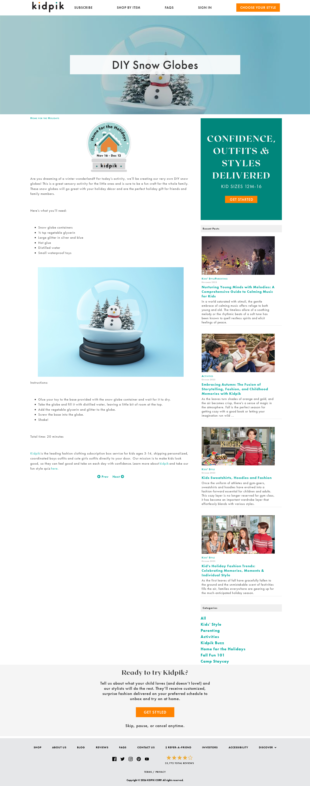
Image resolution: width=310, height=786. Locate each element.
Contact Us (146, 747)
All (203, 618)
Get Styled (155, 712)
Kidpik (35, 453)
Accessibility (238, 747)
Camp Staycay (215, 661)
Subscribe (83, 7)
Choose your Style (258, 7)
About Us (59, 747)
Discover (267, 747)
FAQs (169, 7)
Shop (37, 747)
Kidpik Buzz (212, 642)
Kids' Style (211, 624)
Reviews (102, 747)
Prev (103, 477)
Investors (210, 747)
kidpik (164, 463)
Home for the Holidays (44, 118)
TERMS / (149, 772)
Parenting (210, 630)
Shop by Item (128, 7)
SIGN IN (205, 7)
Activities (210, 636)
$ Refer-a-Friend (178, 747)
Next (118, 477)
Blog (81, 747)
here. (55, 468)
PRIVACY (160, 772)
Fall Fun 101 (213, 655)
